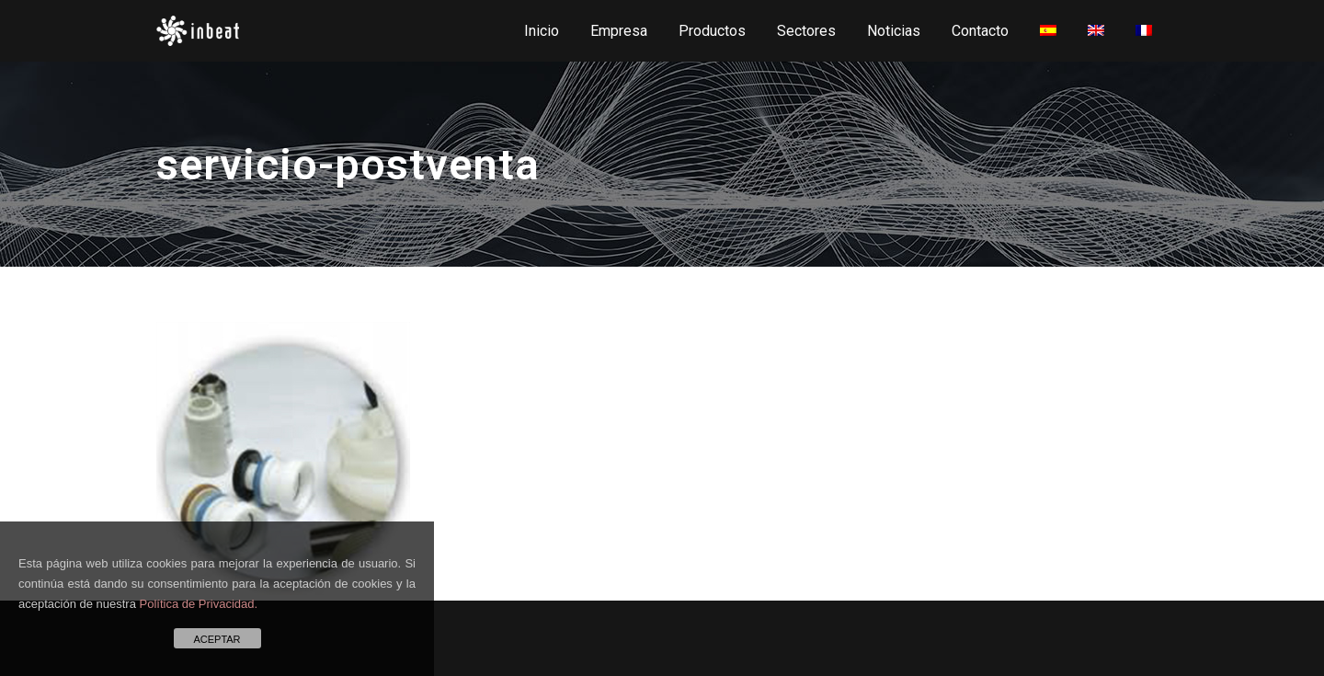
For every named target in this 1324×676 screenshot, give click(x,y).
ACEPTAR (216, 639)
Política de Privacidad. (199, 604)
